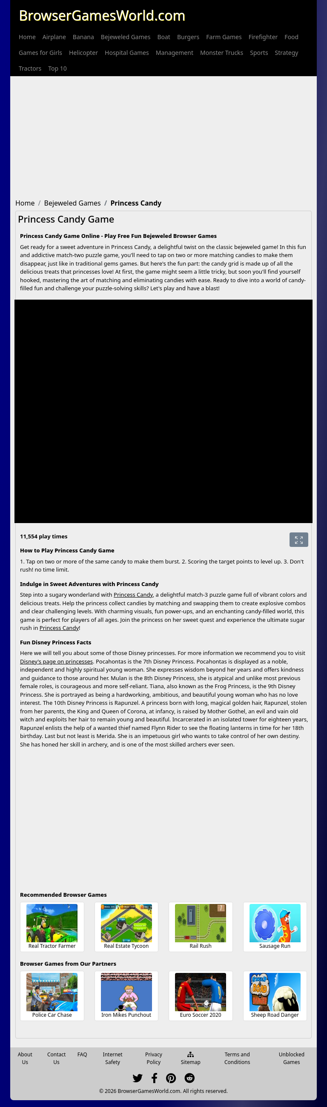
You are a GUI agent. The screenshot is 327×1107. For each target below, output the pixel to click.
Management (174, 53)
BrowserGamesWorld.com (102, 15)
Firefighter (263, 37)
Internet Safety (113, 1058)
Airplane (54, 37)
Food (291, 37)
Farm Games (223, 37)
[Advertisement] (163, 135)
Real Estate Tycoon (126, 946)
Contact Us (56, 1058)
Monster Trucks (221, 53)
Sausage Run (274, 946)
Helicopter (83, 53)
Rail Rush (200, 946)
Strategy (286, 53)
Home (27, 37)
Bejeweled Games (126, 37)
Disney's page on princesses (56, 661)
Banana (83, 37)
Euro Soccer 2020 (200, 1014)
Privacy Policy (153, 1058)
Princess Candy (133, 594)
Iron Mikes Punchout (126, 1014)
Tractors (30, 68)
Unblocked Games (291, 1058)
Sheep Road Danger (275, 1014)
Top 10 (57, 68)
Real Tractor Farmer (52, 946)
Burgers (188, 37)
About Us (25, 1058)
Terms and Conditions (237, 1058)
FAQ (82, 1054)
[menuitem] (27, 37)
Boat (163, 37)
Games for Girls (40, 53)
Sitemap (191, 1059)
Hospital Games (127, 53)
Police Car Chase (52, 1014)
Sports (259, 53)
